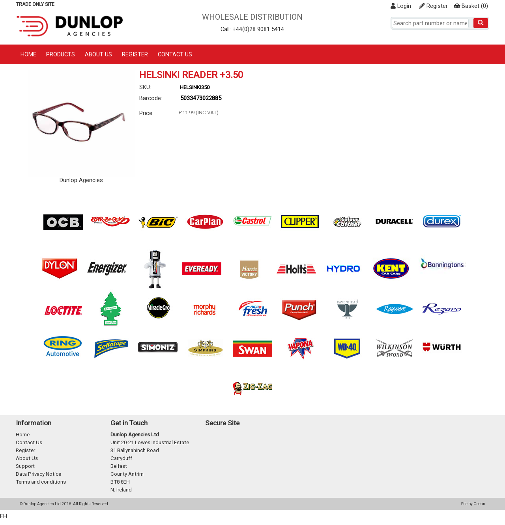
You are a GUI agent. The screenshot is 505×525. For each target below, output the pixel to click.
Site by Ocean (473, 504)
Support (25, 466)
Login (401, 5)
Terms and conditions (41, 482)
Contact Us (175, 54)
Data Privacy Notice (38, 474)
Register (433, 5)
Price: (146, 113)
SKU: (145, 87)
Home (28, 54)
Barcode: (150, 98)
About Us (98, 54)
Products (60, 54)
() (471, 5)
